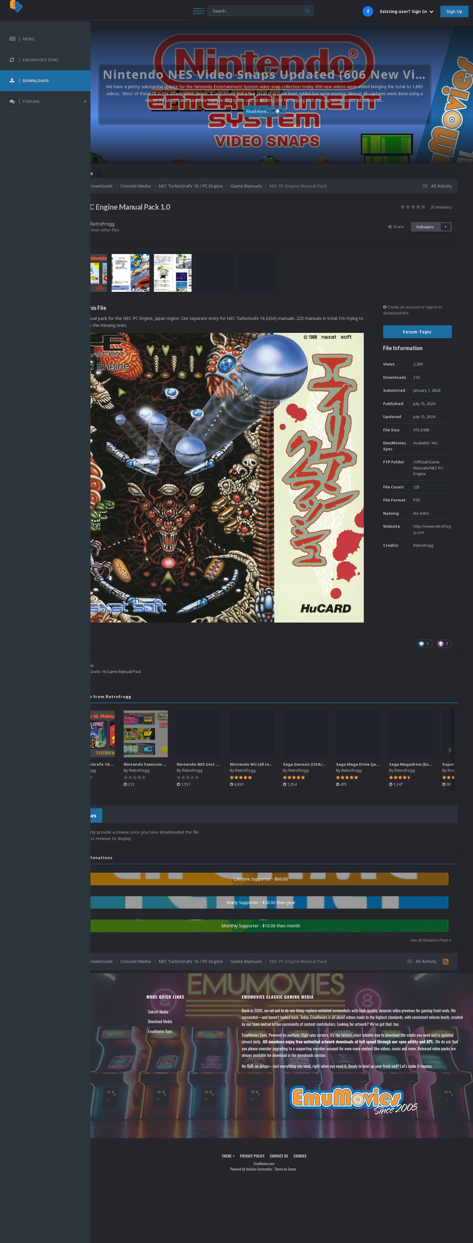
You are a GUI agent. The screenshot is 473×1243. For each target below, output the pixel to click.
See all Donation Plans (431, 903)
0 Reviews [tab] (118, 780)
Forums (106, 985)
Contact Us (109, 1014)
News (105, 975)
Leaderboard (110, 995)
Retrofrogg (137, 224)
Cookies (317, 1119)
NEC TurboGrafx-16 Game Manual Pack (148, 730)
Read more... (280, 111)
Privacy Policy (270, 1119)
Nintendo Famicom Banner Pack (193, 730)
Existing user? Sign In (406, 11)
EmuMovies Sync (188, 995)
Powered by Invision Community (268, 1132)
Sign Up (454, 11)
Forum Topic (417, 332)
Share (396, 226)
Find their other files (136, 230)
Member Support (113, 1005)
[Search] (164, 11)
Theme (246, 1119)
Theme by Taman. (303, 1132)
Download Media (188, 985)
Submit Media (186, 975)
